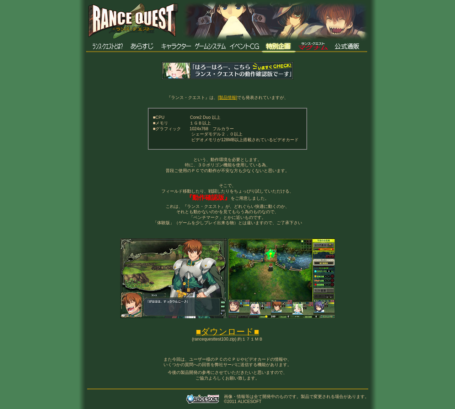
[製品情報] (227, 97)
